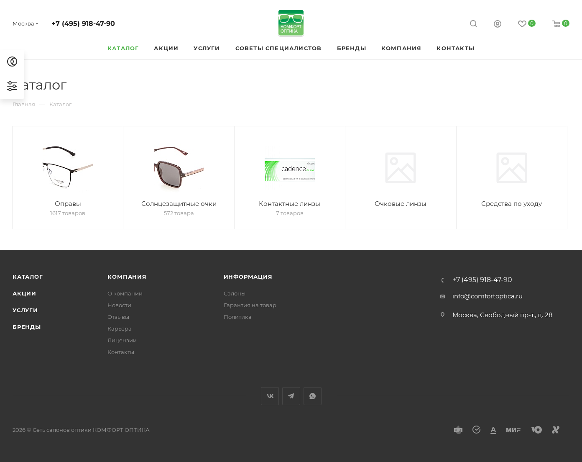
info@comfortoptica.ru (487, 296)
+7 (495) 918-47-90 (83, 24)
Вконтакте (270, 396)
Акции (24, 293)
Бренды (27, 326)
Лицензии (122, 340)
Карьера (119, 328)
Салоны (234, 293)
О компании (125, 293)
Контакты (120, 352)
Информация (248, 276)
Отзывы (118, 316)
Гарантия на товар (250, 305)
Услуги (25, 310)
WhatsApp (313, 396)
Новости (119, 305)
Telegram (291, 396)
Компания (126, 276)
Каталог (28, 276)
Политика (238, 316)
